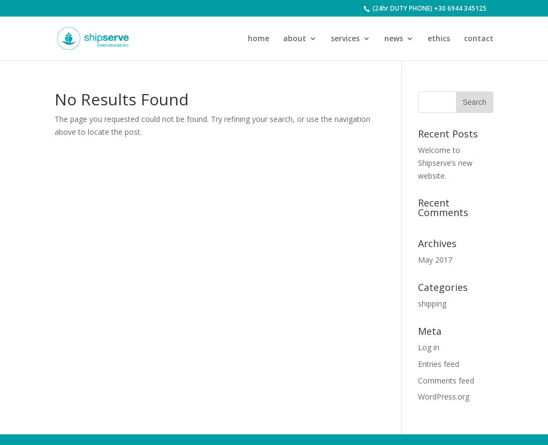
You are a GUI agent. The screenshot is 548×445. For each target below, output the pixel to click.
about (294, 39)
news (393, 39)
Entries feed (438, 364)
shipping (432, 303)
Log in (428, 347)
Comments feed (446, 380)
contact (478, 39)
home (258, 39)
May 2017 (435, 260)
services (345, 39)
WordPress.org (443, 397)
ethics (439, 39)
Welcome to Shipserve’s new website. (445, 163)
